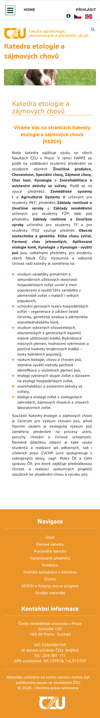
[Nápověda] (68, 16)
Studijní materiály (50, 593)
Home (29, 9)
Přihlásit (86, 9)
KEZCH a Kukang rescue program (50, 586)
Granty (50, 579)
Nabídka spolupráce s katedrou (50, 572)
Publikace (50, 565)
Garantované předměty (50, 558)
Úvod (50, 537)
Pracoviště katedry (50, 551)
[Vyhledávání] (93, 29)
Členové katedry (50, 544)
